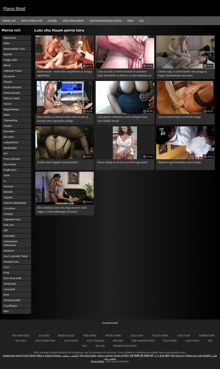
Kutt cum (9, 224)
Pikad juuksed (12, 92)
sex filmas (21, 340)
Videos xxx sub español (198, 355)
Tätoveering (10, 120)
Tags (141, 20)
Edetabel (52, 20)
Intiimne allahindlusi (15, 202)
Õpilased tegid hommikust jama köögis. (180, 162)
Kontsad (8, 186)
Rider (7, 114)
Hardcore (9, 250)
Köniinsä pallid (12, 300)
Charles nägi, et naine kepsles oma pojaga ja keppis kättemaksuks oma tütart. (182, 73)
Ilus (6, 153)
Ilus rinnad (9, 164)
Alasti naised (192, 340)
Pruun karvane (12, 158)
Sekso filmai (137, 335)
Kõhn (7, 43)
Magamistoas (11, 109)
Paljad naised (71, 340)
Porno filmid (14, 8)
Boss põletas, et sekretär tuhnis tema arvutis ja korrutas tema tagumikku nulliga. (62, 118)
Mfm (6, 311)
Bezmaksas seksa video (125, 346)
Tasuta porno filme (45, 340)
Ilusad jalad (10, 147)
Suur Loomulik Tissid (15, 256)
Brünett (8, 54)
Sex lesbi (100, 346)
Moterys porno (114, 335)
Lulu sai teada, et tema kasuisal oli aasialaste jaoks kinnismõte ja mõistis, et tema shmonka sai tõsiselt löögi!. (124, 74)
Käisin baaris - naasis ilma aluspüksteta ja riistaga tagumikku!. (64, 73)
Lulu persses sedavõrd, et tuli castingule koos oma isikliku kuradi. (122, 118)
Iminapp (8, 213)
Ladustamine (11, 142)
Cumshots (9, 208)
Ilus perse (9, 76)
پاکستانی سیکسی (70, 355)
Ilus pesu (9, 136)
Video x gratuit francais (48, 355)
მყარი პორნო (121, 355)
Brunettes (9, 131)
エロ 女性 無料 (162, 355)
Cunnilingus (10, 305)
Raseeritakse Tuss (14, 48)
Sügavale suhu (12, 219)
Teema (130, 20)
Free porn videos (21, 335)
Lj (5, 180)
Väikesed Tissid (12, 70)
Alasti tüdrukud (95, 340)
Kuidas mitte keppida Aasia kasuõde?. (58, 162)
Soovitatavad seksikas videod (105, 20)
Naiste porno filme (31, 20)
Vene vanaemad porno (143, 340)
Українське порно (12, 355)
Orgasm (8, 197)
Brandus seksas (66, 335)
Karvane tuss (11, 261)
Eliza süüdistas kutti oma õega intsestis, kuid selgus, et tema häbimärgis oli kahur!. (61, 209)
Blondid (8, 191)
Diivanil (8, 81)
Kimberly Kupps (207, 335)
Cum (6, 267)
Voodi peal (10, 283)
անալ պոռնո (105, 355)
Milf (6, 230)
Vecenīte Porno (160, 335)
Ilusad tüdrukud (12, 87)
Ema (6, 294)
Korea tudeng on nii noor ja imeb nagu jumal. (122, 162)
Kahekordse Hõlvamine (10, 243)
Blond (7, 65)
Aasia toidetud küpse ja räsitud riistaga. (179, 116)
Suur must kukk (12, 278)
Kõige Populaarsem (73, 20)
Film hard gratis (88, 355)
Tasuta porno (170, 340)
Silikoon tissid (11, 98)
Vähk (6, 175)
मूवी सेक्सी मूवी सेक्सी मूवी (141, 355)
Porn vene (118, 340)
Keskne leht (9, 20)
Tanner (8, 103)
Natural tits (10, 37)
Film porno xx (177, 355)
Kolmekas (9, 235)
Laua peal (9, 289)
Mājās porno (90, 335)
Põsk (6, 272)
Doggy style (10, 59)
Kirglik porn (10, 169)
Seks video (44, 335)
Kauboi (8, 125)
